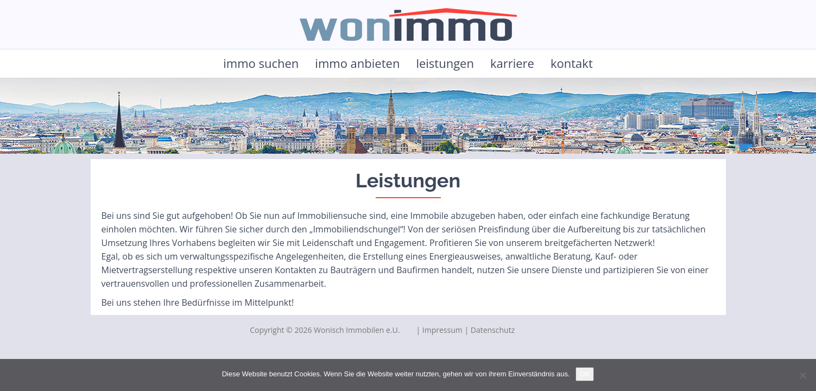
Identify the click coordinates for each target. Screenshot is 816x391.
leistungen (445, 63)
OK (585, 374)
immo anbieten (357, 63)
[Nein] (802, 375)
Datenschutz (493, 330)
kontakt (572, 63)
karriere (512, 63)
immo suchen (261, 63)
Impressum (442, 330)
